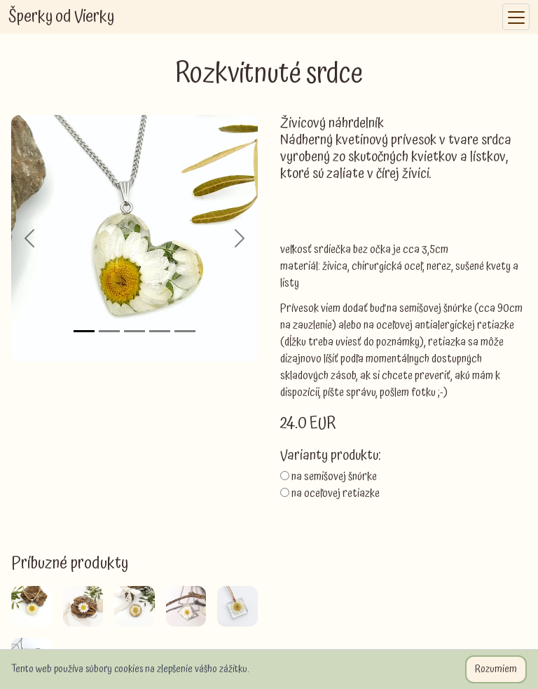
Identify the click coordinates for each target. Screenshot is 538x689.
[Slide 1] (84, 331)
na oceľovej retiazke (335, 493)
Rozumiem (496, 669)
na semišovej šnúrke (334, 477)
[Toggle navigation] (516, 17)
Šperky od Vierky (61, 17)
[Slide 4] (159, 331)
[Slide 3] (134, 331)
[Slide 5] (184, 331)
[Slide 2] (109, 331)
